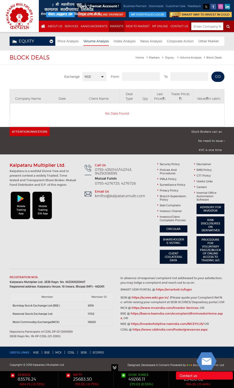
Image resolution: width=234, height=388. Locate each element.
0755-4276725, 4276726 (115, 183)
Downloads (156, 6)
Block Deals (214, 57)
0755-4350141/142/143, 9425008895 (113, 171)
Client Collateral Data (173, 257)
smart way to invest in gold (205, 14)
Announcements (94, 26)
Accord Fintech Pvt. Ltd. (208, 365)
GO (218, 76)
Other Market (208, 41)
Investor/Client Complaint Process (173, 218)
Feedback (194, 6)
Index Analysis (125, 41)
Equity (169, 57)
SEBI (83, 352)
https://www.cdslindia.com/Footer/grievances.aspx (170, 329)
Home (140, 57)
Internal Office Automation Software (206, 196)
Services (71, 26)
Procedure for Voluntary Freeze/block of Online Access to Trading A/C (210, 250)
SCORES (98, 352)
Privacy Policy (169, 190)
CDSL (70, 352)
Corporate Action (180, 41)
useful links (205, 181)
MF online (160, 26)
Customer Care (175, 6)
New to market (138, 26)
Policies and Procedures (168, 171)
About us (55, 26)
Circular (173, 229)
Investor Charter (171, 211)
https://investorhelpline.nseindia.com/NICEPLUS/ (167, 324)
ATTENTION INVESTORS (29, 132)
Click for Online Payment (101, 14)
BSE (47, 352)
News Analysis (151, 41)
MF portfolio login (147, 14)
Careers (202, 187)
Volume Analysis (96, 41)
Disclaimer (204, 164)
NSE (36, 352)
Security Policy (170, 164)
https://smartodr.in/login (174, 289)
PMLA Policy (168, 179)
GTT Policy (204, 175)
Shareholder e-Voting (173, 241)
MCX (58, 352)
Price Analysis (68, 41)
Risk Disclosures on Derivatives (210, 225)
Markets (116, 26)
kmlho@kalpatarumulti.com (120, 196)
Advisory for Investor (210, 208)
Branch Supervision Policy (173, 197)
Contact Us (179, 26)
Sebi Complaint (170, 205)
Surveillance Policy (172, 184)
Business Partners (134, 6)
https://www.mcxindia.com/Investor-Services (165, 308)
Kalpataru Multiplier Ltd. (19, 16)
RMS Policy (204, 170)
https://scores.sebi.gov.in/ (150, 297)
